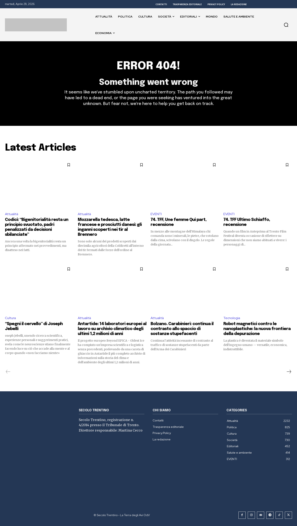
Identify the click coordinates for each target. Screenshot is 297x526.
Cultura (10, 318)
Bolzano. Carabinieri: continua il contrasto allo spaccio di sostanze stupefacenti (182, 329)
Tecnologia (231, 318)
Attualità (12, 214)
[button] (286, 25)
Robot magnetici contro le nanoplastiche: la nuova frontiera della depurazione (257, 329)
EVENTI (156, 214)
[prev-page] (8, 372)
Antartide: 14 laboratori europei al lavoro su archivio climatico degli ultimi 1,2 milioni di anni (112, 329)
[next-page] (288, 372)
